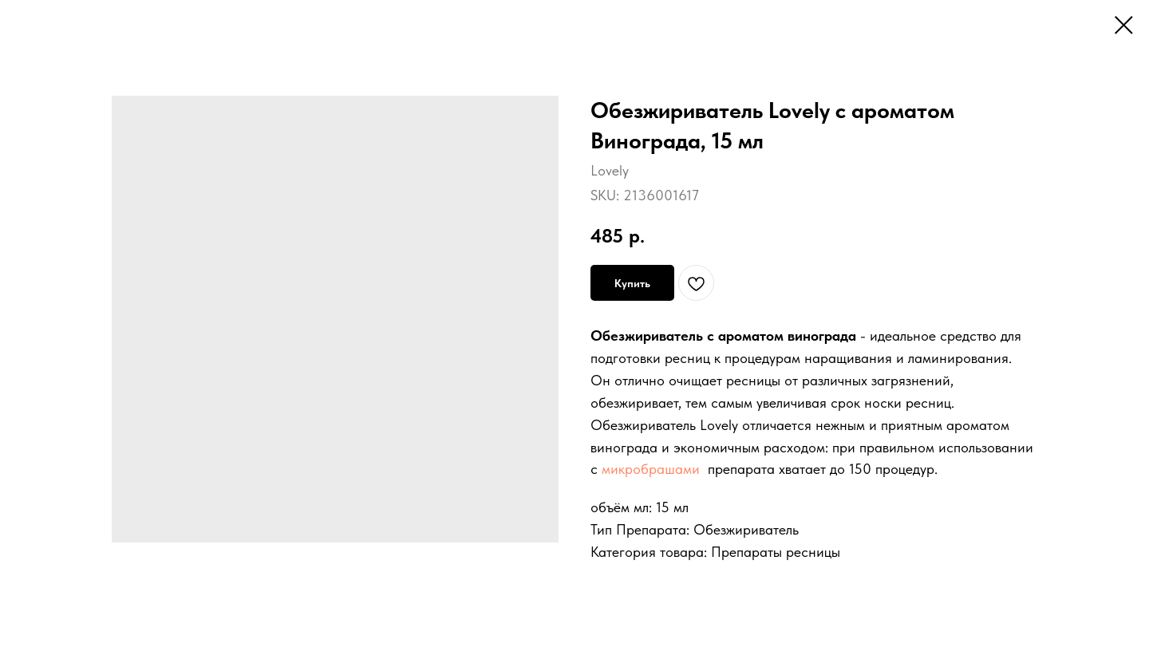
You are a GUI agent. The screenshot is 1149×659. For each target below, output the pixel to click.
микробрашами (651, 468)
